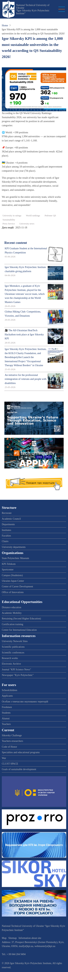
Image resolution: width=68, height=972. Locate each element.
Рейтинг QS (50, 215)
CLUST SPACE (10, 763)
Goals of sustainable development (19, 769)
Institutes (6, 530)
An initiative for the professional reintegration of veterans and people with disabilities (25, 379)
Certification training (12, 624)
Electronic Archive (11, 663)
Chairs (5, 541)
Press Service (9, 223)
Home (5, 25)
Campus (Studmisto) (12, 575)
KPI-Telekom (9, 564)
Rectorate (7, 513)
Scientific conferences (13, 652)
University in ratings (12, 215)
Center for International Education (19, 630)
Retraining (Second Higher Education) (21, 618)
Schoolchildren (9, 690)
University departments (14, 547)
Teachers (6, 724)
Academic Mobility (12, 613)
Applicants (7, 695)
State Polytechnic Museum (15, 558)
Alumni (6, 718)
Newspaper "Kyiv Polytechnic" (18, 675)
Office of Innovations (13, 592)
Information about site (30, 938)
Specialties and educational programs (21, 752)
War (4, 758)
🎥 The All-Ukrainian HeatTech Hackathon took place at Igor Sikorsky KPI (24, 334)
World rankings (33, 215)
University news (26, 223)
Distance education (11, 607)
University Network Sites (15, 641)
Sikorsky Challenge (12, 735)
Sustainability (9, 219)
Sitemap (12, 938)
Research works (10, 658)
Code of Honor (9, 746)
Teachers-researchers (12, 741)
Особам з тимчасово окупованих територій (25, 701)
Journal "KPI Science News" (16, 669)
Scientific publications (13, 646)
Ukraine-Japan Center (13, 581)
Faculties (6, 535)
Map (4, 938)
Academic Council (11, 518)
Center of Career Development (17, 586)
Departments (8, 524)
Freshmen (7, 707)
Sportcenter (8, 569)
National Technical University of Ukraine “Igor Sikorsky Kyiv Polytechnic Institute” (33, 9)
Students (6, 712)
